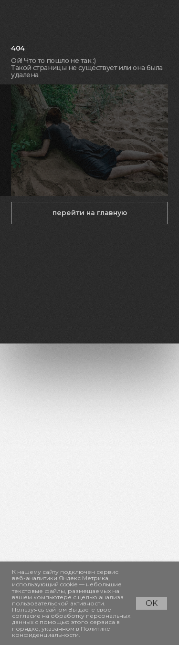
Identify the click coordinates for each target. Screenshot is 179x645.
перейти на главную (90, 212)
